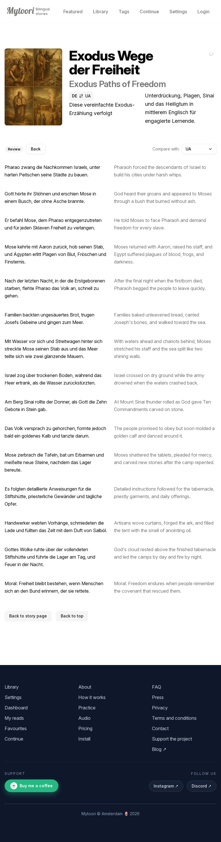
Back (36, 148)
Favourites (16, 728)
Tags (124, 11)
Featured (73, 11)
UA (199, 148)
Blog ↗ (159, 749)
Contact (160, 728)
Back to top (72, 615)
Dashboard (16, 708)
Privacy (160, 708)
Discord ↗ (202, 785)
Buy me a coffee (31, 785)
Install (84, 739)
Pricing (85, 728)
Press (158, 697)
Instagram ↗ (166, 785)
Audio (84, 718)
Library (100, 11)
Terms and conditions (174, 718)
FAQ (156, 687)
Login (203, 11)
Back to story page (28, 615)
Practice (87, 708)
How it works (92, 697)
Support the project (172, 739)
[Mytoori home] (21, 11)
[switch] (81, 96)
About (84, 687)
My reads (14, 718)
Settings (178, 11)
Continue (149, 11)
